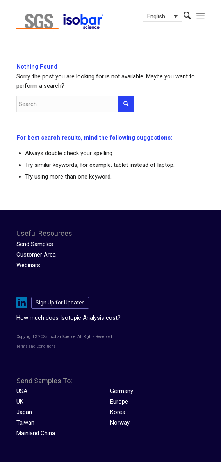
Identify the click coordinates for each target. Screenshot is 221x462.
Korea (117, 412)
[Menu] (200, 15)
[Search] (183, 15)
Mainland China (35, 433)
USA (21, 391)
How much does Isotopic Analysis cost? (68, 317)
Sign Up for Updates (60, 302)
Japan (24, 412)
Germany (121, 391)
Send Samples (34, 244)
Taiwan (25, 422)
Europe (119, 401)
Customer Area (36, 254)
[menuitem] (183, 15)
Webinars (28, 265)
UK (19, 401)
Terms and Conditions (36, 346)
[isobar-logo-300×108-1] (91, 21)
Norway (120, 422)
